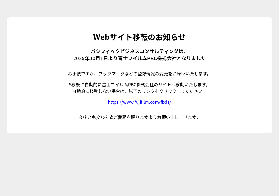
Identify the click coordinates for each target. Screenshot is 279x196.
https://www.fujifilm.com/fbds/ (139, 102)
